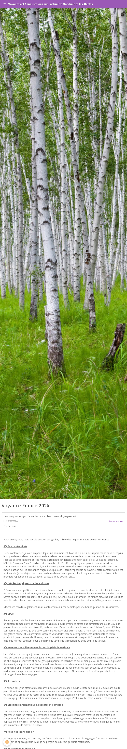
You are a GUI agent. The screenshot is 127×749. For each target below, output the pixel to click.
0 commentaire (115, 521)
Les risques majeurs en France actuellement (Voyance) (40, 516)
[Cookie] (7, 742)
